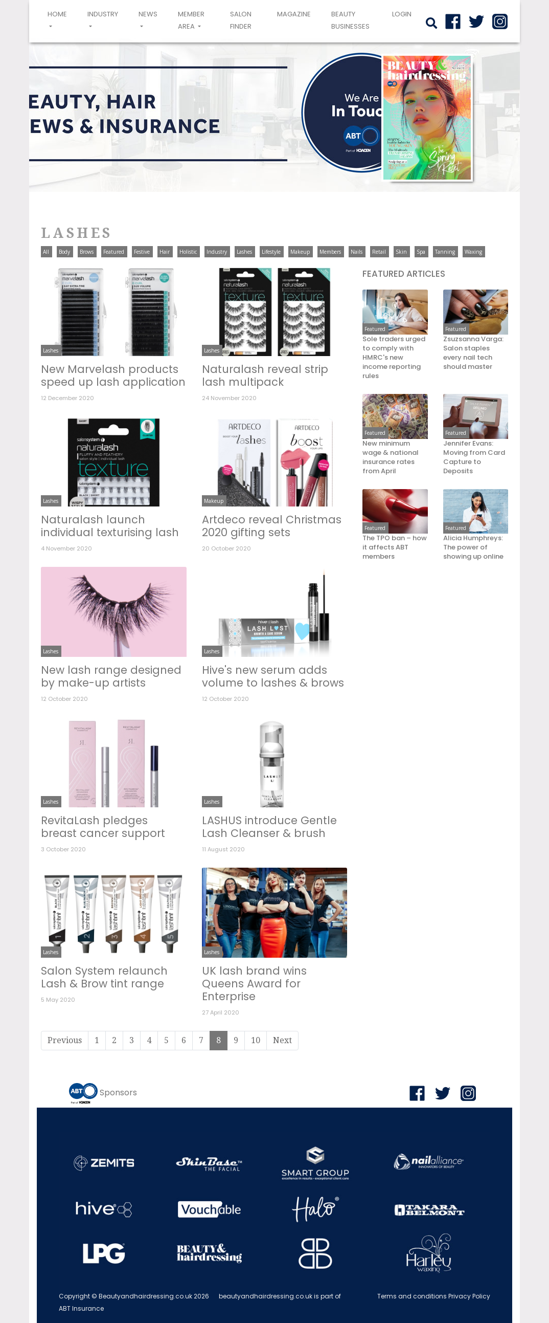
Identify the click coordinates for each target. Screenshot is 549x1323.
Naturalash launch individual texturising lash (110, 526)
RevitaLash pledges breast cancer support (103, 827)
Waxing (473, 251)
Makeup (300, 251)
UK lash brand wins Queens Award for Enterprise (254, 983)
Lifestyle (271, 251)
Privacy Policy (469, 1296)
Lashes (244, 251)
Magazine (294, 14)
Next (282, 1040)
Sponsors (118, 1092)
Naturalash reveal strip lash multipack (265, 375)
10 (255, 1040)
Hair (164, 251)
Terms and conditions (412, 1296)
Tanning (445, 251)
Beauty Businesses (350, 20)
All (46, 251)
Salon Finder (240, 20)
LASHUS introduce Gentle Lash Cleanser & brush (269, 827)
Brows (87, 251)
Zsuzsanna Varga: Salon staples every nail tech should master (473, 353)
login (401, 14)
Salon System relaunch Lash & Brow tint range (104, 977)
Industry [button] (102, 14)
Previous (65, 1040)
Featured (113, 251)
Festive (142, 251)
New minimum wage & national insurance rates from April (390, 457)
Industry (217, 251)
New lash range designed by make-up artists (111, 676)
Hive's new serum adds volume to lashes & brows (273, 676)
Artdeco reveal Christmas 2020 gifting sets (271, 526)
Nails (356, 251)
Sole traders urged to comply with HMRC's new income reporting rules (393, 358)
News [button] (148, 14)
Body (64, 251)
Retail (379, 251)
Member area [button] (191, 20)
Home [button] (59, 20)
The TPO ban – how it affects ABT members (394, 547)
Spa (421, 251)
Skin (401, 251)
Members (330, 251)
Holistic (188, 251)
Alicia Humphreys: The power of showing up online (473, 547)
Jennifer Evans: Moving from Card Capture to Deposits (474, 457)
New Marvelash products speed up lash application (113, 375)
